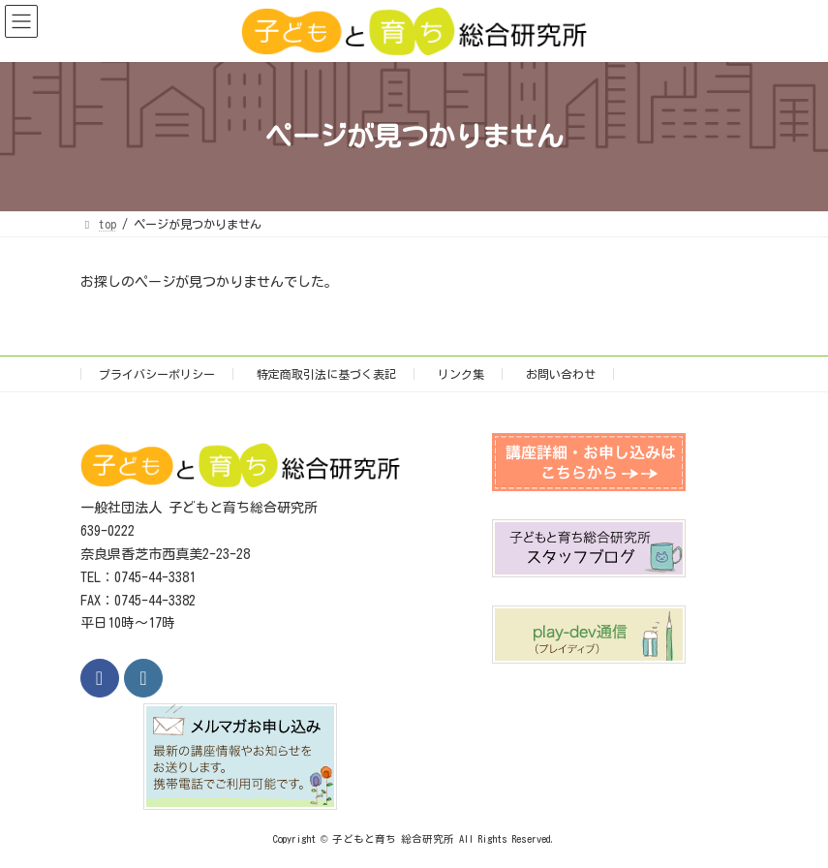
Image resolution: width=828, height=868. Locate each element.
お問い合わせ (561, 374)
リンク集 (461, 374)
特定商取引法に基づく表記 (326, 374)
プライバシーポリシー (157, 374)
